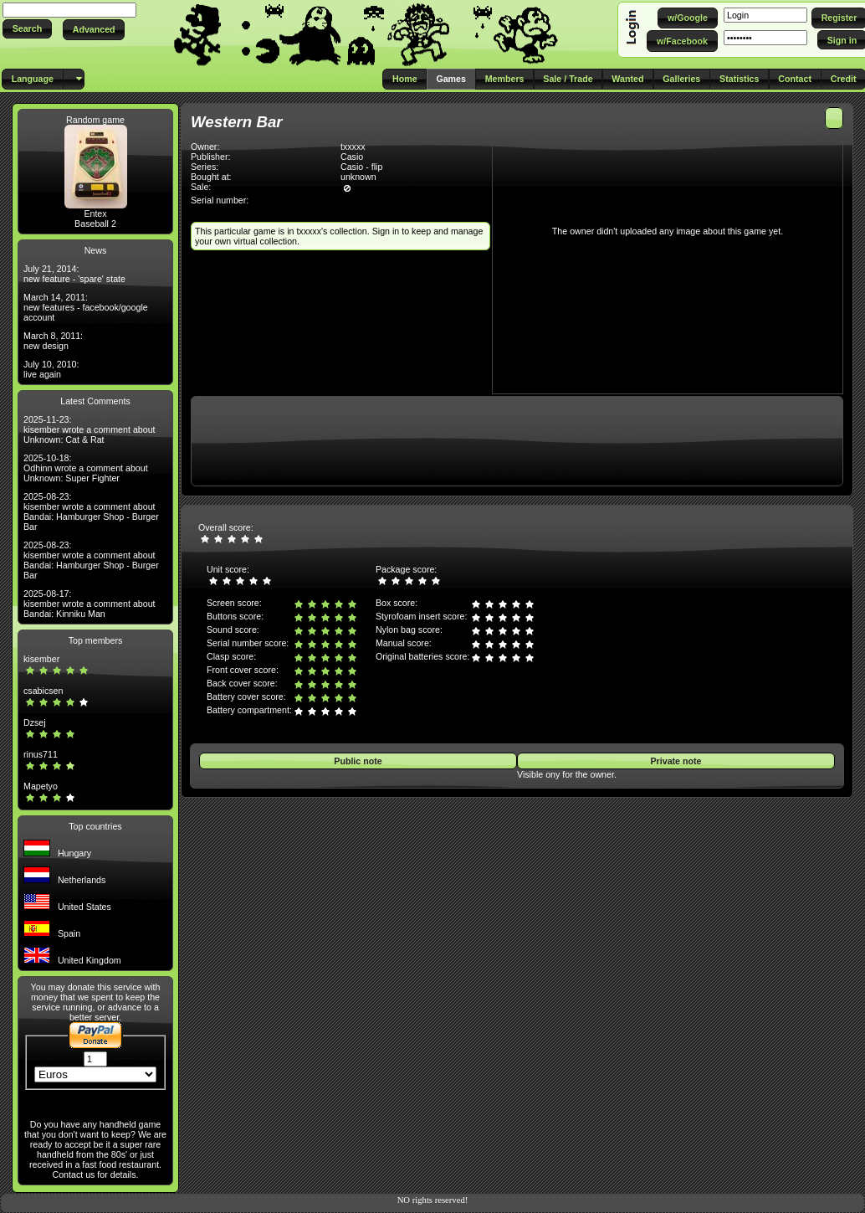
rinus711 (40, 754)
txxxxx (353, 146)
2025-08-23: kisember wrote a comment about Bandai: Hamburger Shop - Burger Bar (91, 511)
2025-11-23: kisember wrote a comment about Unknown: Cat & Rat (89, 429)
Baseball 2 (95, 223)
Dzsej (34, 722)
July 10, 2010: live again (51, 369)
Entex (95, 213)
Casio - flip (361, 167)
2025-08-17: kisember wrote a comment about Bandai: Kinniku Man (89, 604)
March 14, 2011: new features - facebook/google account (85, 307)
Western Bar (237, 122)
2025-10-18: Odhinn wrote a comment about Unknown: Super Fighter (85, 468)
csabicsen (43, 691)
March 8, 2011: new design (53, 341)
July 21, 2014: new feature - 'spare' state (74, 274)
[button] (27, 29)
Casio (351, 157)
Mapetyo (40, 786)
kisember (41, 659)
